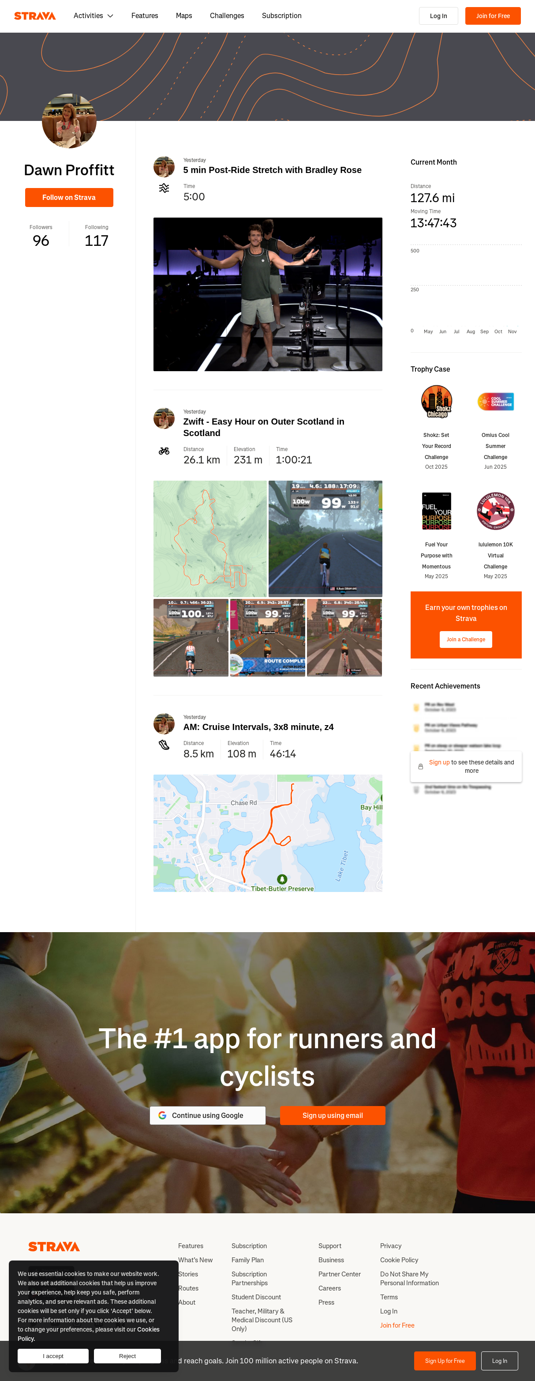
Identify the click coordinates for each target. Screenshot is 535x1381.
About (186, 1302)
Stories (188, 1274)
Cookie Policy (399, 1260)
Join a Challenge (466, 639)
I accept (53, 1356)
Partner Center (339, 1274)
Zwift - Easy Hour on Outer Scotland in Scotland (264, 427)
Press (326, 1302)
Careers (329, 1288)
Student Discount (256, 1297)
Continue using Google (200, 1115)
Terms (389, 1297)
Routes (188, 1288)
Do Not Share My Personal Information (409, 1278)
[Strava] (35, 16)
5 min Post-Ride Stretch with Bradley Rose (272, 170)
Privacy (391, 1246)
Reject (127, 1356)
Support (329, 1246)
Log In (438, 16)
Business (331, 1260)
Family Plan (248, 1260)
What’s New (195, 1260)
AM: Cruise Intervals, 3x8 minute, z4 (258, 727)
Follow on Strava (69, 197)
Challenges (227, 15)
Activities (94, 15)
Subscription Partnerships (250, 1278)
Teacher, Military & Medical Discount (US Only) (262, 1320)
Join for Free (493, 16)
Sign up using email (333, 1115)
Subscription (282, 15)
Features (144, 15)
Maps (184, 15)
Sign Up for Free (445, 1361)
